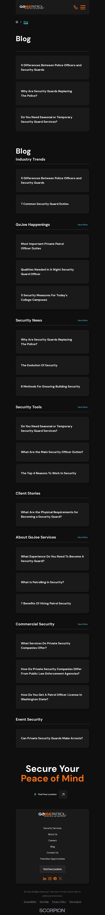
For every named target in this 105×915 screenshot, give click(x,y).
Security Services (52, 828)
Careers (52, 840)
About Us (52, 834)
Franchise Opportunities (52, 858)
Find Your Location (51, 794)
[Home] (32, 7)
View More (83, 224)
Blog (52, 846)
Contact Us (52, 852)
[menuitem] (30, 902)
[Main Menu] (82, 7)
